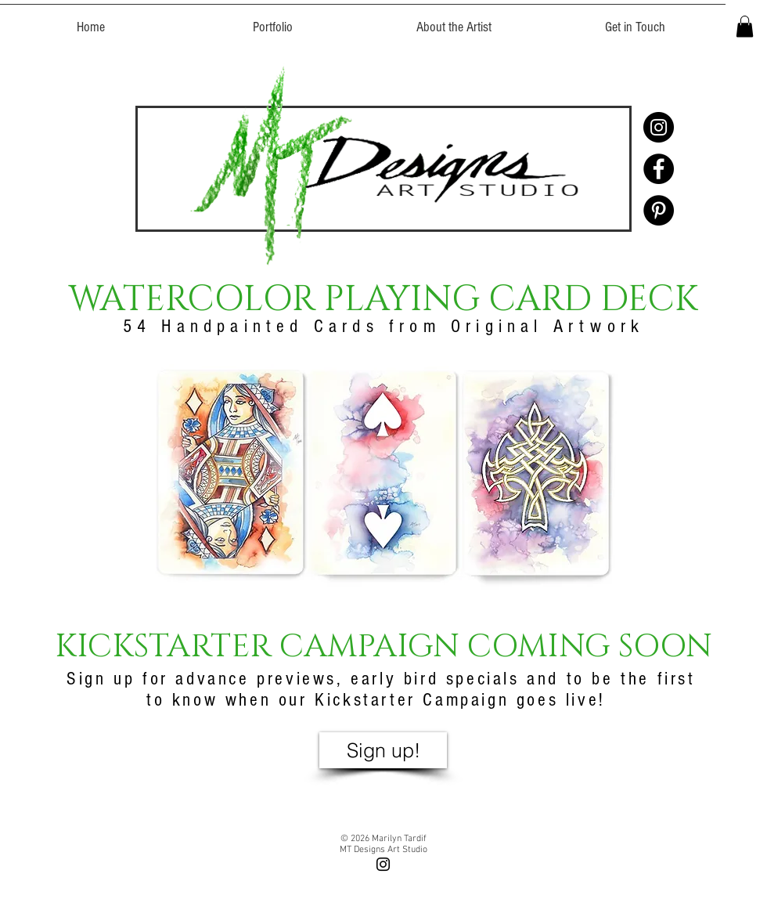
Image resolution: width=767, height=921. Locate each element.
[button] (745, 26)
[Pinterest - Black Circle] (658, 210)
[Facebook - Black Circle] (658, 169)
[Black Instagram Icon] (383, 864)
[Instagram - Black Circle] (658, 127)
